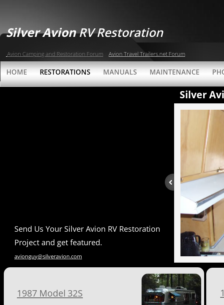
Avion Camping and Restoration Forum (55, 54)
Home (16, 72)
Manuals (120, 72)
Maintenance (174, 72)
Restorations (65, 72)
